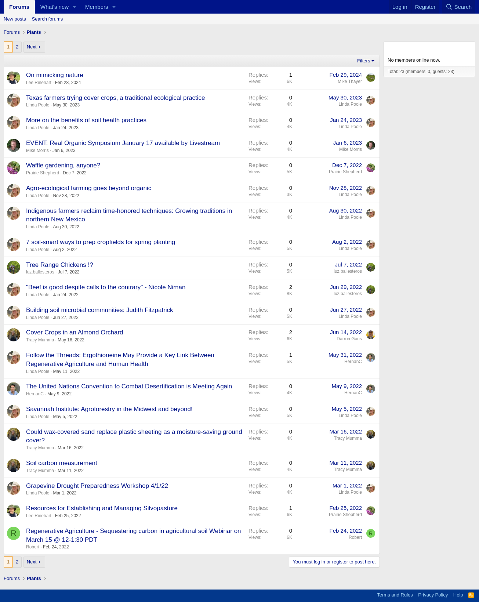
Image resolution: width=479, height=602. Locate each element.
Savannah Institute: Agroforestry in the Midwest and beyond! (109, 409)
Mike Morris (37, 150)
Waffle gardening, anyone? (63, 165)
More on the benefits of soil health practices (86, 120)
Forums (19, 7)
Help (458, 595)
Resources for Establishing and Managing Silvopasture (102, 508)
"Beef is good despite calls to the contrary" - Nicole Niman (105, 287)
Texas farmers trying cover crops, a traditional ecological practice (115, 97)
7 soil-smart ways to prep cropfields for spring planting (100, 242)
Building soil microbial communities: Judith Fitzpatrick (99, 310)
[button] (74, 7)
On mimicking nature (54, 75)
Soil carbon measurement (61, 463)
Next (32, 47)
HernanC (353, 361)
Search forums (47, 19)
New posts (15, 19)
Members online (410, 48)
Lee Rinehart (38, 82)
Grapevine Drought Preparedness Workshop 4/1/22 (97, 485)
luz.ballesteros (40, 272)
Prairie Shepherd (42, 172)
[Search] (458, 7)
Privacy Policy (433, 595)
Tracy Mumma (40, 339)
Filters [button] (363, 61)
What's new (54, 7)
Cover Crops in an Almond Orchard (74, 332)
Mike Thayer (350, 81)
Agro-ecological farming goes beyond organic (88, 188)
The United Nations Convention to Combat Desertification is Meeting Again (129, 386)
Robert (32, 547)
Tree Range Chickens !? (59, 264)
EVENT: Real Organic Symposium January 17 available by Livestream (123, 142)
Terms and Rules (395, 595)
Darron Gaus (349, 338)
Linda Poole (37, 105)
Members (96, 7)
